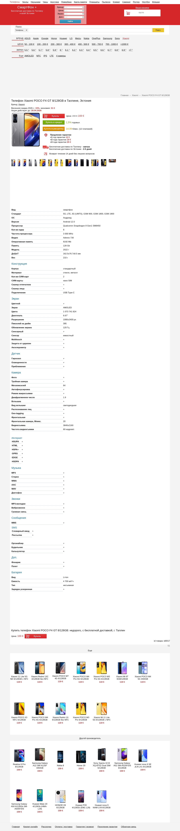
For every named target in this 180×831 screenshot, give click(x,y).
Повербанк (66, 2)
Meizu (78, 38)
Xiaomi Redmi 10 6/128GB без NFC (60, 718)
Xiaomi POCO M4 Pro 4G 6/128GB (40, 718)
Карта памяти (80, 2)
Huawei (63, 38)
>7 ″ (131, 50)
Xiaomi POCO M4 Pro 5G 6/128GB (81, 677)
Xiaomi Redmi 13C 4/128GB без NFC (39, 677)
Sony (117, 38)
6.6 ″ (102, 50)
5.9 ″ (55, 50)
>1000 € (124, 44)
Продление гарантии (107, 827)
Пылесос (106, 2)
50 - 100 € (29, 44)
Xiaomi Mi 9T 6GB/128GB (122, 677)
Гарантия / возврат (85, 827)
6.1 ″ (67, 50)
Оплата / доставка (63, 827)
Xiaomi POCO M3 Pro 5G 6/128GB (101, 677)
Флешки (156, 2)
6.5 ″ (95, 50)
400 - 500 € (83, 44)
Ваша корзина (142, 8)
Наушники (35, 2)
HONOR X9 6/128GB (60, 806)
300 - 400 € (69, 44)
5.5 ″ (26, 50)
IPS (45, 56)
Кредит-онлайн (30, 827)
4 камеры (61, 56)
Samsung (107, 38)
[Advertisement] (90, 76)
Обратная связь (128, 827)
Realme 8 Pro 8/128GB (19, 765)
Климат (116, 2)
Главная (16, 827)
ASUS (27, 38)
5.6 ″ (34, 50)
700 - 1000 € (111, 44)
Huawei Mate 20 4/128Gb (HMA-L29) (39, 806)
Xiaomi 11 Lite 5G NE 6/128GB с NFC (19, 677)
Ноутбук (146, 2)
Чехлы (25, 2)
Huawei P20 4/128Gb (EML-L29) (81, 806)
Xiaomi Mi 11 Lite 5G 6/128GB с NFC (102, 718)
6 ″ (61, 50)
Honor (54, 38)
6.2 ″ (74, 50)
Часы (45, 2)
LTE (52, 56)
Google (44, 38)
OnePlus (96, 38)
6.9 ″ (124, 50)
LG (71, 38)
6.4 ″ (88, 50)
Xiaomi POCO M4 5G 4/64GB (143, 677)
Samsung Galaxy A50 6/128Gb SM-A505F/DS (19, 806)
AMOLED (29, 56)
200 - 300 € (56, 44)
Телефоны (15, 2)
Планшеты (94, 2)
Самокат (126, 2)
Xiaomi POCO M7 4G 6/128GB (60, 677)
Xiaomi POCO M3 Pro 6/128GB (81, 718)
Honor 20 (81, 765)
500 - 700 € (97, 44)
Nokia (86, 38)
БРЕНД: (20, 38)
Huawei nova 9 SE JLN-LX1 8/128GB (142, 765)
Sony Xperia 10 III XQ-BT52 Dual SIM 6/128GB (102, 765)
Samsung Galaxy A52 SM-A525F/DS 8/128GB (122, 765)
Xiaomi (125, 38)
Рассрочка (46, 827)
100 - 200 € (42, 44)
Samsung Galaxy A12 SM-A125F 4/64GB (40, 765)
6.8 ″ (117, 50)
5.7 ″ (41, 50)
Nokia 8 (60, 765)
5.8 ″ (48, 50)
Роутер (136, 2)
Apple (36, 38)
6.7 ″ (110, 50)
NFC (38, 56)
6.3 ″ (81, 50)
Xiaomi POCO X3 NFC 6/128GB (19, 718)
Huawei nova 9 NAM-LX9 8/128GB (102, 806)
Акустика (54, 2)
